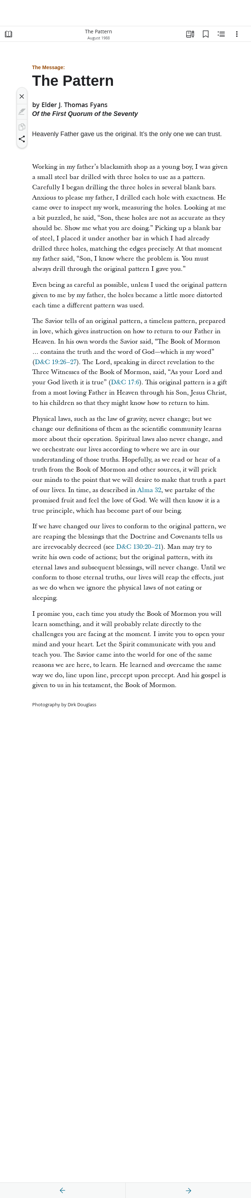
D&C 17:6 (125, 382)
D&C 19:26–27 (55, 362)
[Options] (237, 34)
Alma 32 (149, 490)
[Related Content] (221, 34)
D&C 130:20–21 (138, 546)
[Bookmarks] (206, 34)
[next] (188, 1190)
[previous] (62, 1190)
